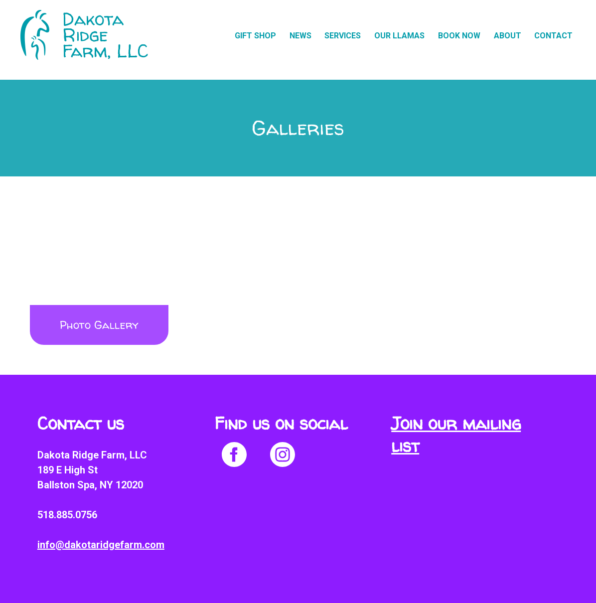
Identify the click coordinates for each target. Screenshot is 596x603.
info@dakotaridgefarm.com (100, 545)
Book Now (459, 35)
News (300, 35)
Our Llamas (399, 35)
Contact (553, 35)
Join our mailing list (456, 434)
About (507, 35)
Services (342, 35)
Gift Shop (255, 35)
